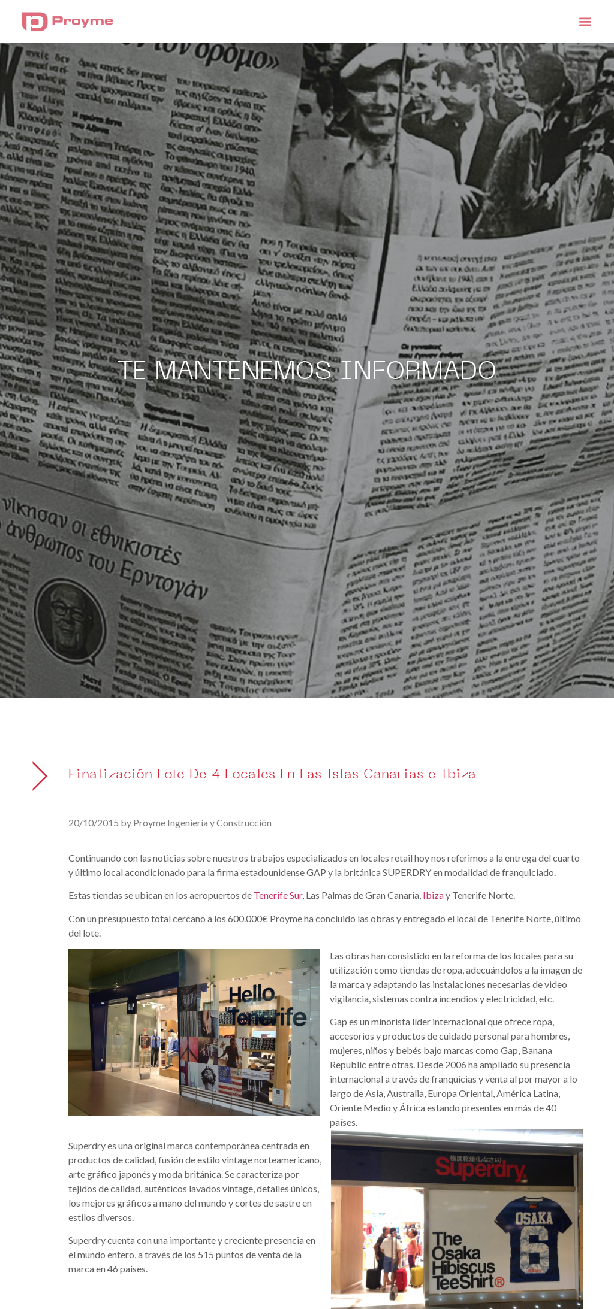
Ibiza (433, 895)
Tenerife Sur (278, 895)
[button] (585, 21)
